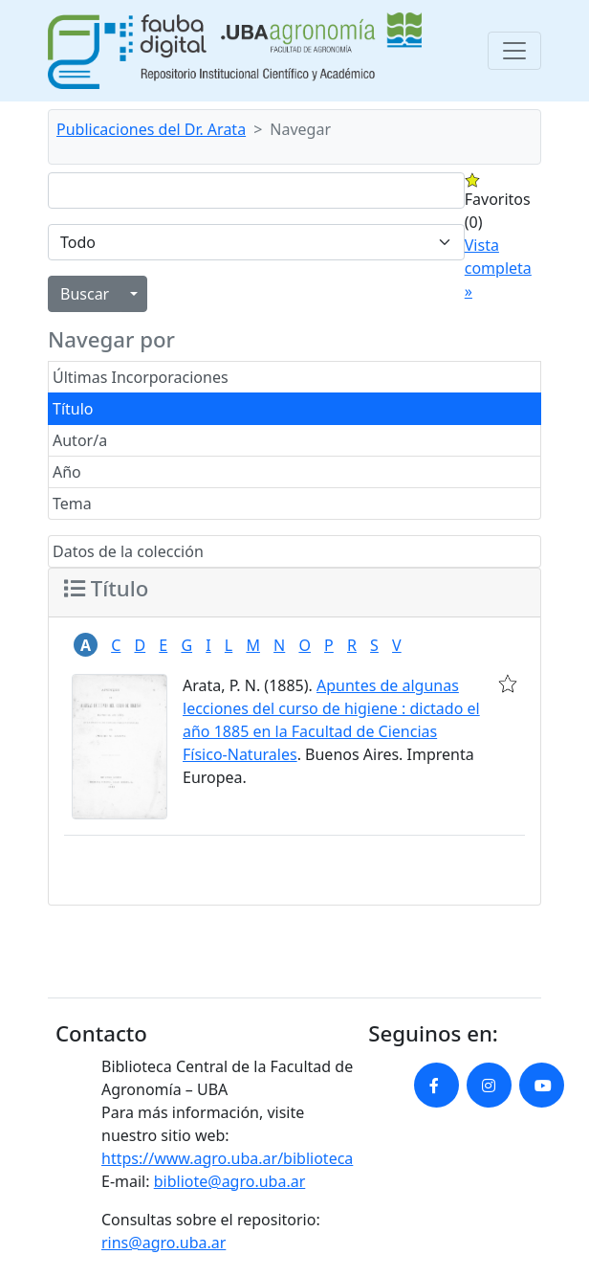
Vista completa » (498, 268)
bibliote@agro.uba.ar (230, 1181)
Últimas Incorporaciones (141, 377)
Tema (72, 503)
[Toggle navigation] (514, 51)
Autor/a (80, 440)
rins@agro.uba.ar (163, 1242)
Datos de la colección (128, 551)
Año (67, 471)
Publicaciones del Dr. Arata (151, 129)
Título (73, 408)
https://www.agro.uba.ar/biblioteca (227, 1158)
